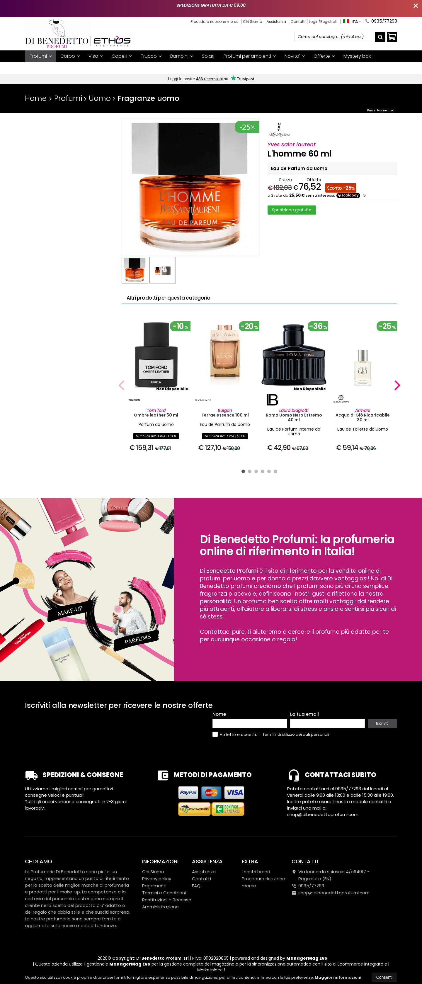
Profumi (41, 56)
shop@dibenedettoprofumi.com (331, 893)
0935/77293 (381, 20)
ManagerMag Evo (306, 958)
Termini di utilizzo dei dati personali (296, 734)
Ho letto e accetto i (236, 734)
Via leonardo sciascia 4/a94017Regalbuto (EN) (331, 875)
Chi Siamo (252, 21)
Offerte (324, 56)
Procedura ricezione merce (214, 21)
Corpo (70, 56)
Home (36, 98)
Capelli (122, 56)
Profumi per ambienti (250, 56)
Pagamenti (154, 886)
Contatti (298, 21)
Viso (96, 56)
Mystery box (357, 56)
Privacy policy (156, 879)
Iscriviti (382, 723)
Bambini (181, 56)
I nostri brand (44, 67)
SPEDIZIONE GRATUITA (156, 436)
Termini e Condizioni (164, 893)
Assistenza (276, 21)
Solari (208, 56)
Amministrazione (160, 907)
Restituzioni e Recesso (166, 900)
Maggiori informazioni (338, 977)
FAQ (196, 886)
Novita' (295, 56)
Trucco (151, 56)
